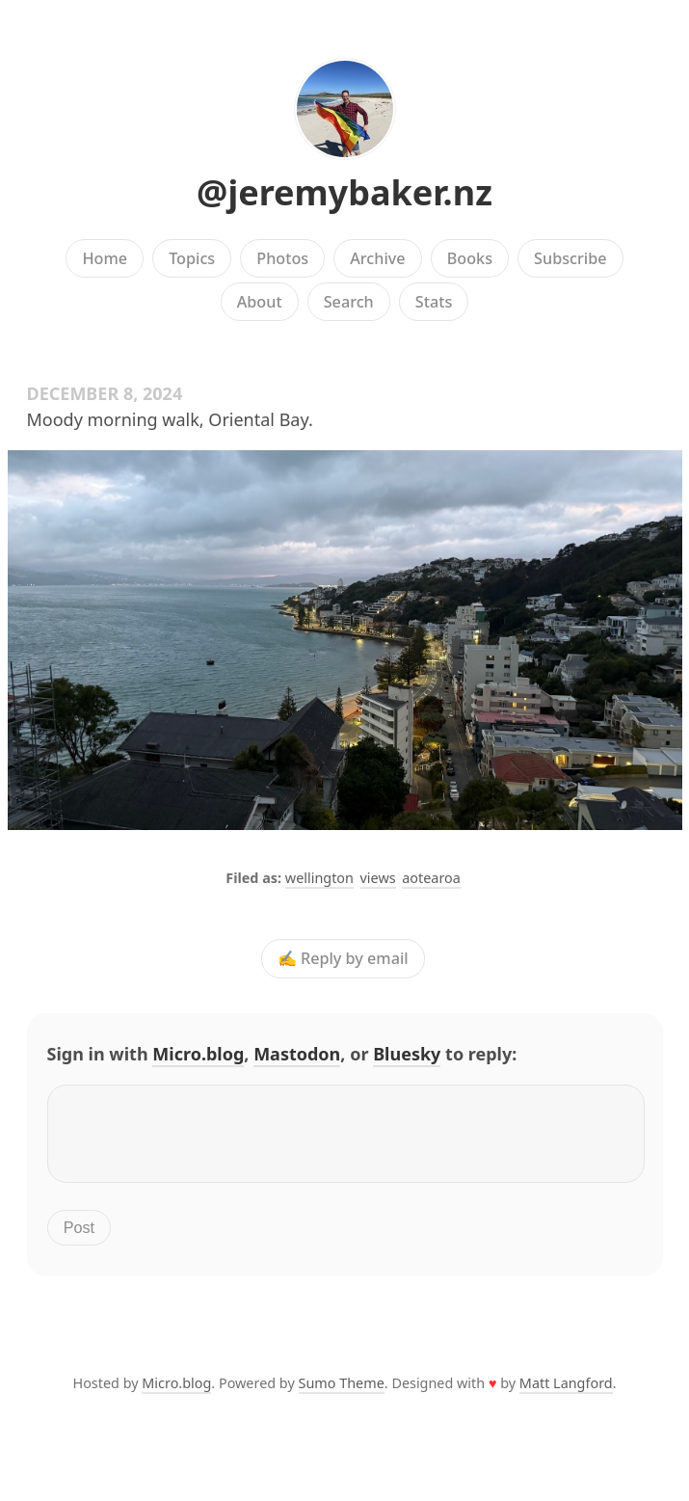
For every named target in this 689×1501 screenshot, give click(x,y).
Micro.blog (198, 1053)
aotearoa (431, 878)
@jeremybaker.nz (344, 192)
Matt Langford (566, 1394)
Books (469, 258)
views (378, 878)
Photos (282, 258)
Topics (192, 258)
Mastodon (296, 1053)
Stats (433, 301)
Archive (377, 258)
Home (104, 258)
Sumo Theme (341, 1394)
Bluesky (406, 1053)
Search (349, 301)
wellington (319, 878)
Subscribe (570, 258)
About (259, 301)
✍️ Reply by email (343, 959)
